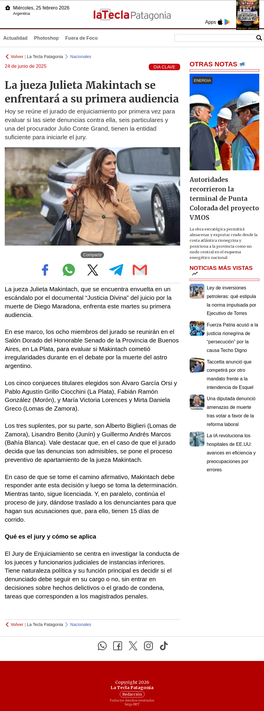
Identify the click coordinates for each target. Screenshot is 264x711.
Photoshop (46, 38)
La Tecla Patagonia (45, 56)
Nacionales (80, 56)
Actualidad (15, 38)
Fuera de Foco (81, 38)
